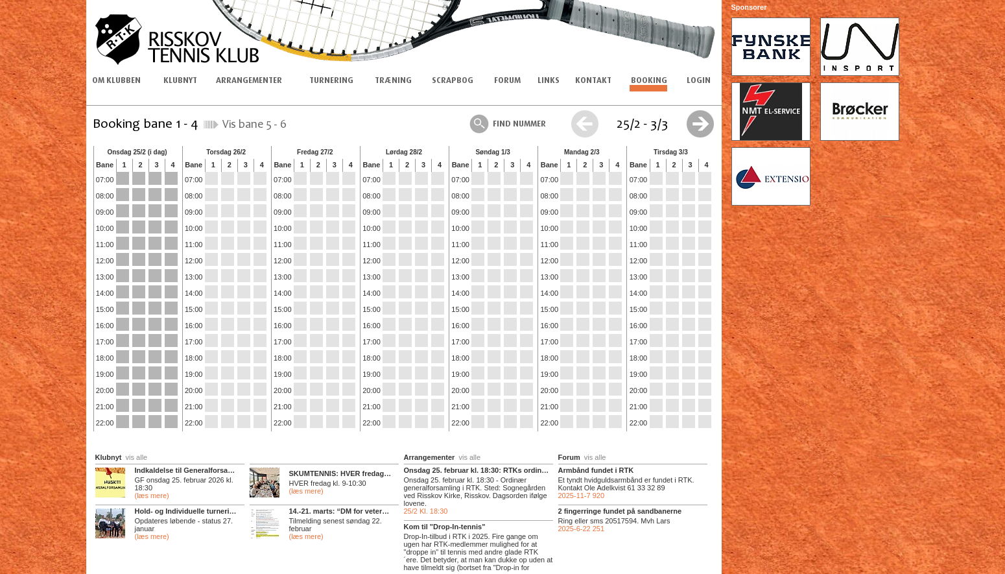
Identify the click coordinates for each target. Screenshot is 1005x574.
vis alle (137, 457)
